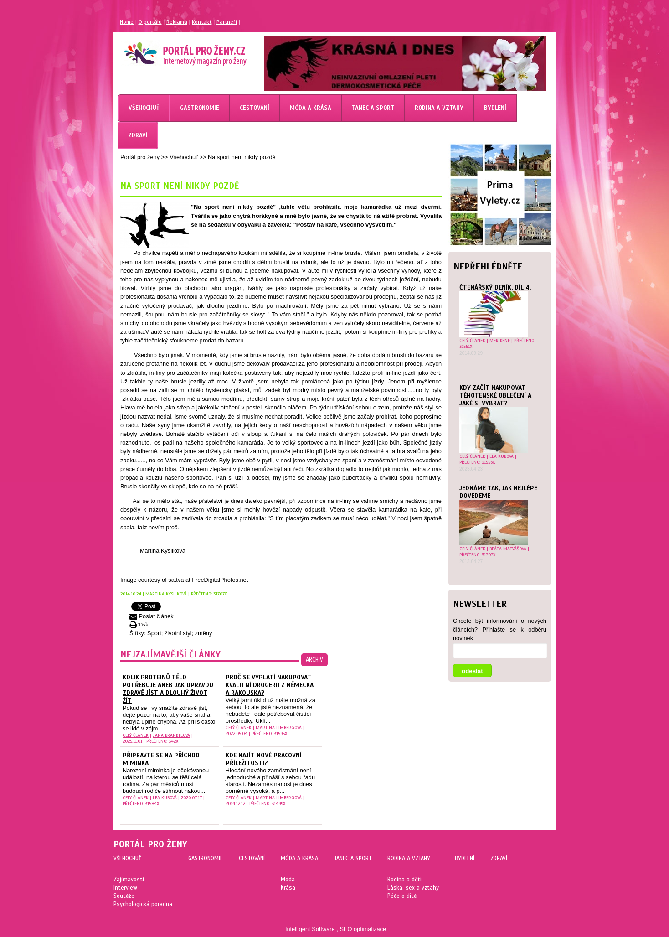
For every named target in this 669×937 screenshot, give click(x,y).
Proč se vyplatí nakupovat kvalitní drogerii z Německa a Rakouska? (270, 685)
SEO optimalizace (363, 929)
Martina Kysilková (166, 594)
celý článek (472, 340)
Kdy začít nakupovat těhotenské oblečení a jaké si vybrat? (495, 395)
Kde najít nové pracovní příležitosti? (264, 759)
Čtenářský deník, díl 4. (495, 287)
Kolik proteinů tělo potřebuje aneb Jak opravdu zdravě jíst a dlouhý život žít (168, 688)
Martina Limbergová (279, 727)
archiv (314, 659)
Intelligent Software (310, 929)
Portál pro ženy (140, 157)
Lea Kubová (501, 456)
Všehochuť (184, 157)
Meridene (499, 340)
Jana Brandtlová (171, 735)
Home (127, 22)
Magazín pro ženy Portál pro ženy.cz (169, 50)
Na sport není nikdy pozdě (242, 157)
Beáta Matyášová (507, 549)
